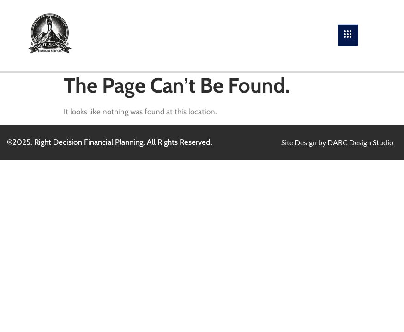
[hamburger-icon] (348, 35)
